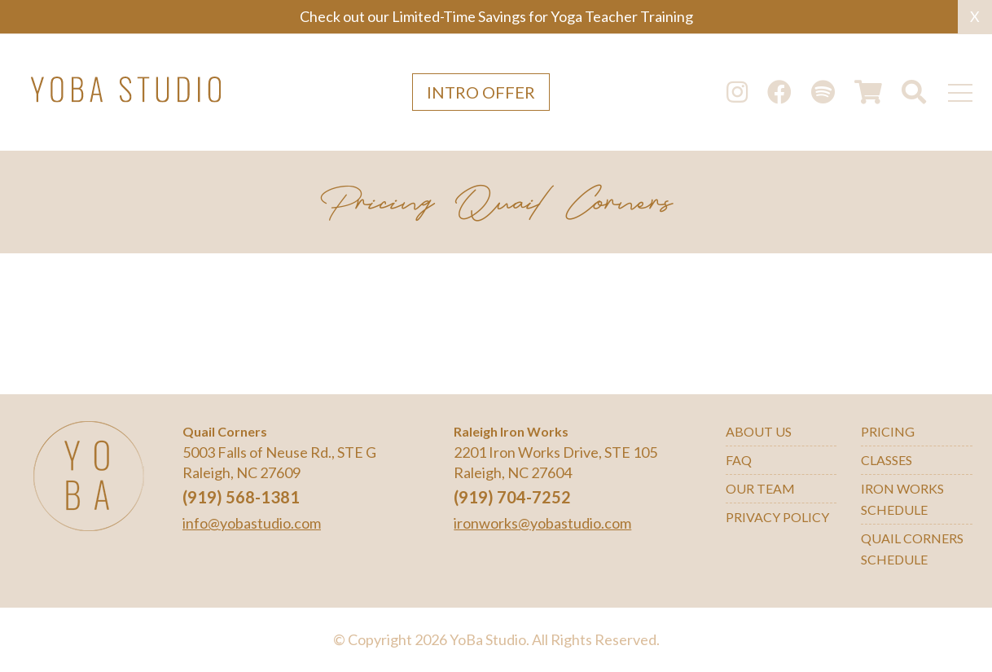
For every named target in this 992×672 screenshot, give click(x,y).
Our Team (760, 488)
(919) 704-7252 (512, 497)
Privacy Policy (777, 517)
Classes (886, 460)
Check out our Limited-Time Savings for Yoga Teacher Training (496, 16)
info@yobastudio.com (251, 523)
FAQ (739, 460)
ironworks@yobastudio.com (542, 523)
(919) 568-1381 (241, 497)
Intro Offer (481, 92)
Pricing (888, 431)
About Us (759, 431)
